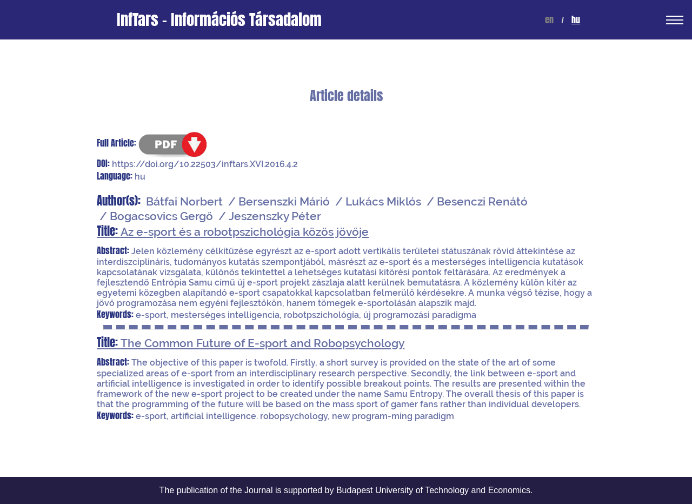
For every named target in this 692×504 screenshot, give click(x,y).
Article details (346, 96)
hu (575, 20)
